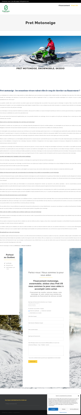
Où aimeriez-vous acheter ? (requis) (36, 308)
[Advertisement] (38, 79)
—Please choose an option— (34, 303)
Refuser (63, 409)
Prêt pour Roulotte (34, 304)
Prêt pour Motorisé (34, 305)
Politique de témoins (63, 412)
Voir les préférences (74, 409)
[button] (78, 395)
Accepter (53, 409)
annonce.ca (17, 245)
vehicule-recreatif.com (26, 245)
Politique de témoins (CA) (11, 403)
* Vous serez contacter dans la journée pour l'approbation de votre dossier (44, 357)
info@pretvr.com (24, 1)
